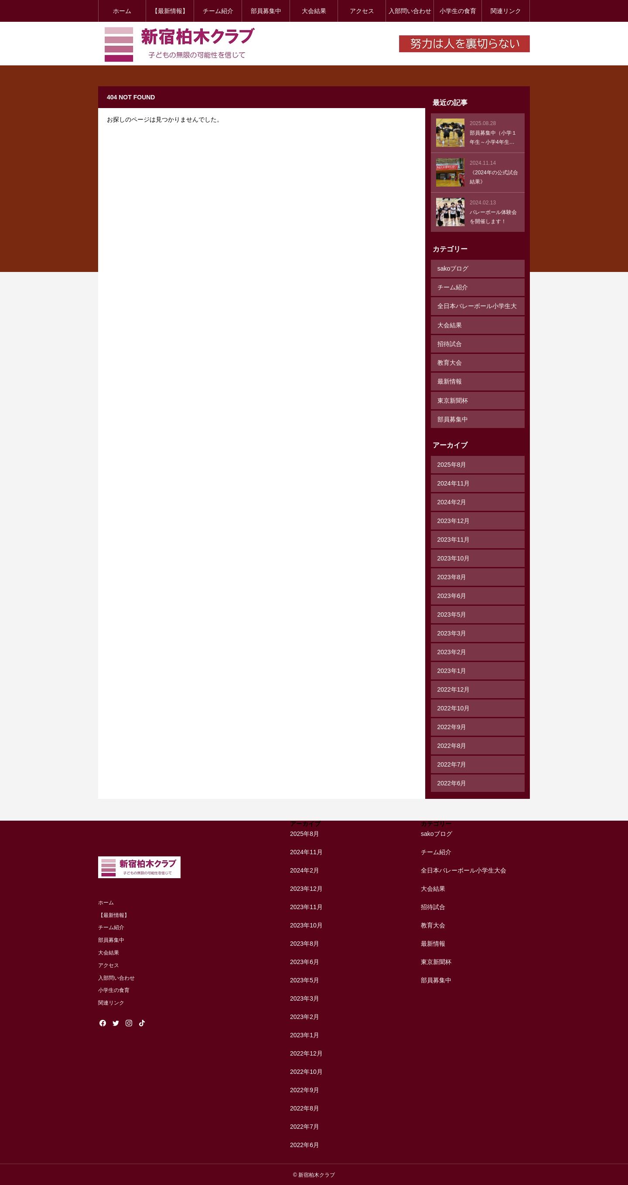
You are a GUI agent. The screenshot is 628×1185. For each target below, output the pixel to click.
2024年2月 (452, 501)
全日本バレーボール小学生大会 (477, 308)
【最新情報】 (170, 10)
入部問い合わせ (410, 10)
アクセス (362, 10)
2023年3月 (452, 632)
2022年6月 (452, 782)
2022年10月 (453, 707)
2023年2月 (452, 651)
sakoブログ (453, 268)
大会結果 (314, 10)
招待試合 (449, 343)
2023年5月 (452, 613)
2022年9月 (452, 726)
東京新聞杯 (452, 399)
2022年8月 (452, 744)
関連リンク (506, 10)
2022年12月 (453, 688)
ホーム (122, 10)
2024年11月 (453, 482)
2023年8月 (452, 576)
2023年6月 (452, 594)
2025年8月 (452, 463)
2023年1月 (452, 669)
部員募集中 (266, 10)
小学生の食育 (458, 10)
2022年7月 (452, 763)
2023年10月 (453, 557)
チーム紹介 (218, 10)
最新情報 (449, 380)
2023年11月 (453, 538)
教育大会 (449, 362)
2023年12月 (453, 519)
